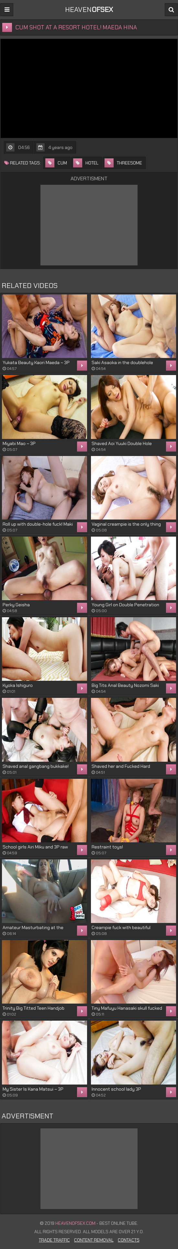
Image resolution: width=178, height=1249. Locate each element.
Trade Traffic (54, 1240)
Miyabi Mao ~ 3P (19, 443)
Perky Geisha (16, 605)
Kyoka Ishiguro (18, 685)
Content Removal (94, 1240)
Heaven (89, 9)
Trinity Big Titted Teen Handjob (33, 1008)
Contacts (128, 1240)
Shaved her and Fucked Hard (121, 766)
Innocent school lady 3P (116, 1089)
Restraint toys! (107, 847)
